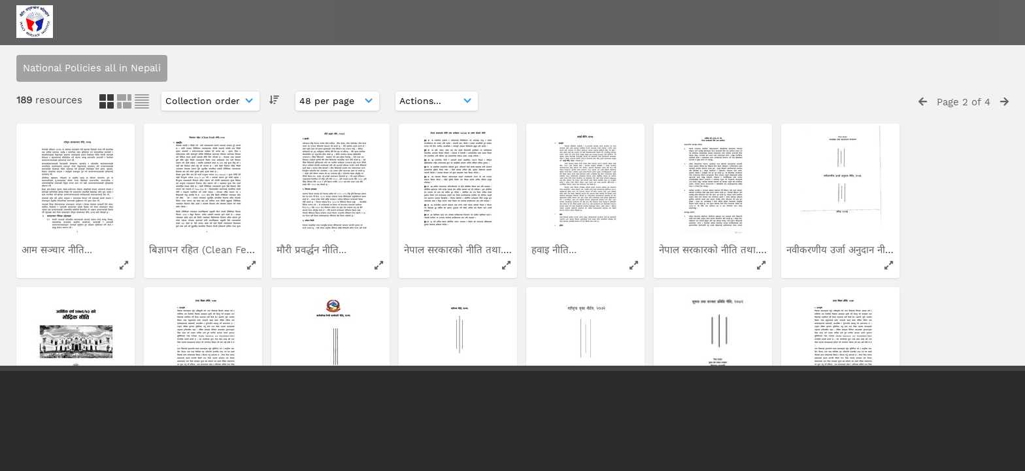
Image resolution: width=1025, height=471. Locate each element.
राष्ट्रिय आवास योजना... (447, 45)
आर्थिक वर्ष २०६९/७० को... (201, 209)
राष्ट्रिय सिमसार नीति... (318, 209)
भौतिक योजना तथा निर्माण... (841, 45)
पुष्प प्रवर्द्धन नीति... (440, 209)
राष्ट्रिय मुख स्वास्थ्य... (698, 45)
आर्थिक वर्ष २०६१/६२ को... (74, 45)
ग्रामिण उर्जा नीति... (567, 209)
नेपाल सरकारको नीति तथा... (203, 45)
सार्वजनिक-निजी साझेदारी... (839, 209)
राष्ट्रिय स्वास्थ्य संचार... (63, 209)
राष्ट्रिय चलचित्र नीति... (318, 45)
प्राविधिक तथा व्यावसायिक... (713, 209)
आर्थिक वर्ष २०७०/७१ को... (584, 45)
